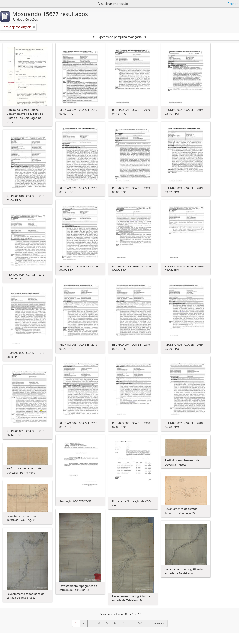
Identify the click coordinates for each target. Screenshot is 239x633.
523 (140, 623)
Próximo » (156, 623)
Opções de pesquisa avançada (120, 37)
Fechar (233, 3)
